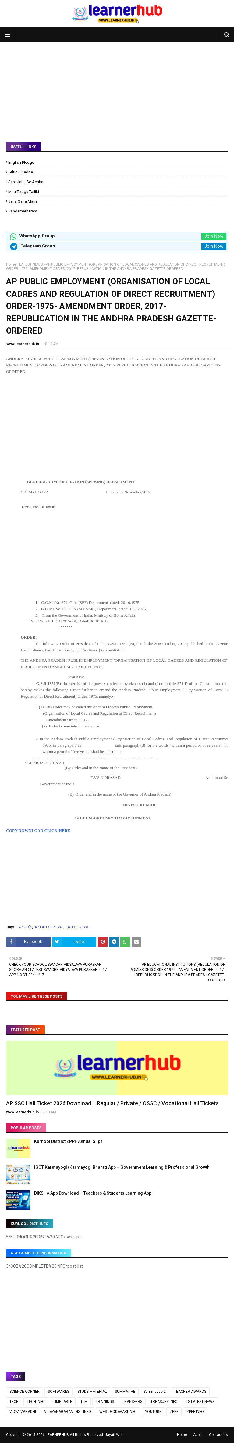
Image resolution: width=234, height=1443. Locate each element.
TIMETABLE (62, 1401)
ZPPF (174, 1412)
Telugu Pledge (20, 172)
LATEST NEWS (31, 264)
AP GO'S (25, 927)
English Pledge (21, 162)
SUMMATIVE (125, 1391)
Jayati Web (114, 1435)
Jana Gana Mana (22, 201)
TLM (83, 1401)
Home (11, 264)
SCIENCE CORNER (24, 1391)
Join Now (213, 236)
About (198, 1435)
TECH (14, 1401)
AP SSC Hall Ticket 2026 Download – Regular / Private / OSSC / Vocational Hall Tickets (112, 1103)
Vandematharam (22, 211)
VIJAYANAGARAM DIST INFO (67, 1412)
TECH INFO (36, 1401)
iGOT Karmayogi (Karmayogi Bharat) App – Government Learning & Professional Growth (122, 1167)
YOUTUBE (153, 1412)
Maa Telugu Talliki (23, 191)
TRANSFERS (132, 1401)
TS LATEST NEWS (200, 1401)
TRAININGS (105, 1401)
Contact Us (218, 1435)
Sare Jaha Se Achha (25, 182)
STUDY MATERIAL (92, 1391)
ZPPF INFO (195, 1412)
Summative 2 (155, 1391)
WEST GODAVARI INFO (118, 1412)
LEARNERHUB (57, 1435)
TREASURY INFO (164, 1401)
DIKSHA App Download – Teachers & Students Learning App (92, 1193)
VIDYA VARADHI (22, 1412)
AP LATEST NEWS (48, 927)
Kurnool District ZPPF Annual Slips (68, 1141)
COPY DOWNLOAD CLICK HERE (38, 830)
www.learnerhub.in (22, 344)
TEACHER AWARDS (190, 1391)
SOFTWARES (58, 1391)
